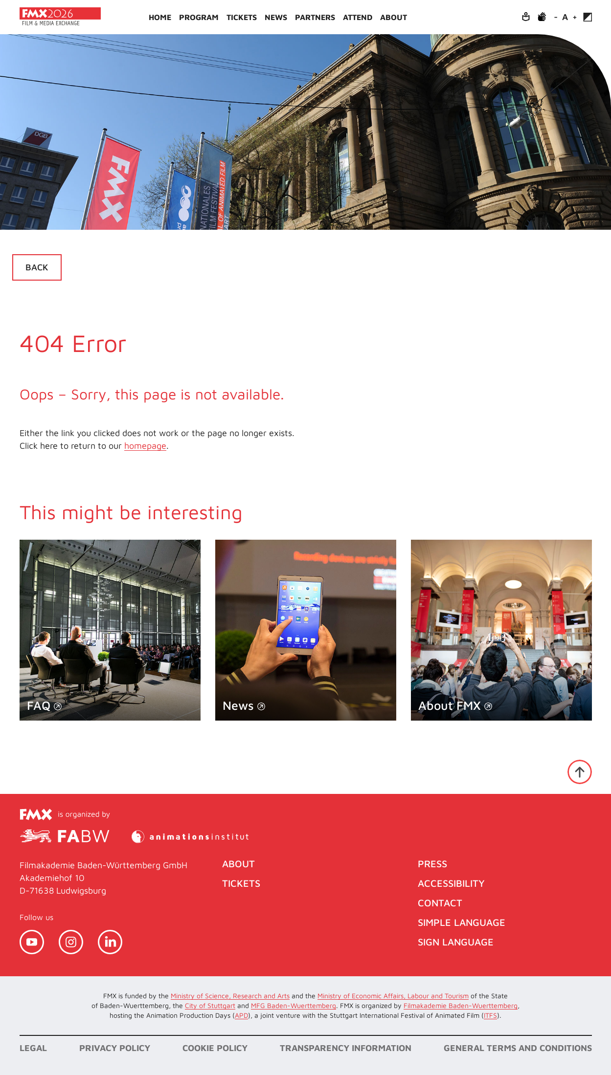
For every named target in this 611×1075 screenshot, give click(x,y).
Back (36, 267)
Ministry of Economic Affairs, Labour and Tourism (393, 995)
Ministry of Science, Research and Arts (230, 995)
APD (241, 1015)
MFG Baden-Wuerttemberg (293, 1005)
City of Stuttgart (210, 1005)
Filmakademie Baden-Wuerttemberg (461, 1005)
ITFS (490, 1015)
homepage (145, 445)
